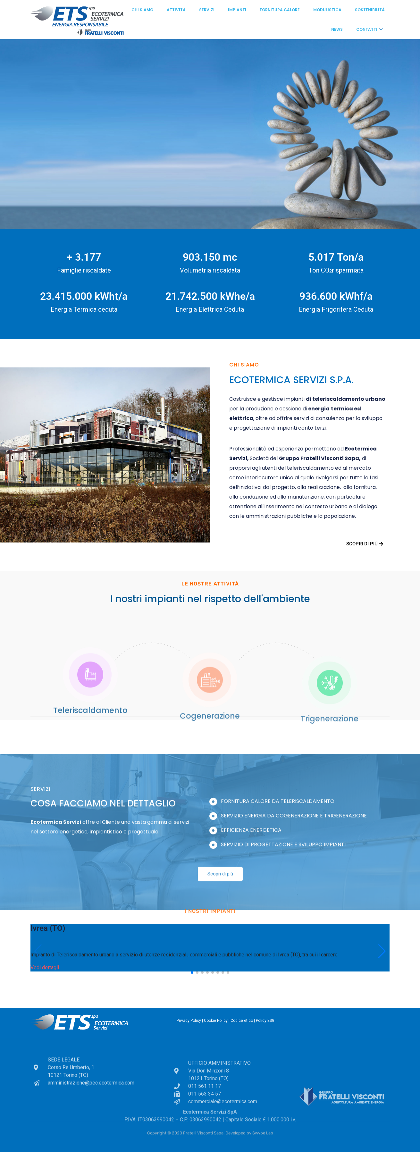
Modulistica (327, 10)
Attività (176, 10)
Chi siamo (142, 10)
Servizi (206, 10)
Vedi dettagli (44, 967)
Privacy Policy (189, 1020)
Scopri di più (364, 544)
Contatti (369, 29)
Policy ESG (265, 1020)
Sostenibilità (370, 10)
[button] (192, 972)
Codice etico (242, 1020)
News (337, 29)
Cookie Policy (216, 1020)
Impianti (237, 10)
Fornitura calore (280, 10)
